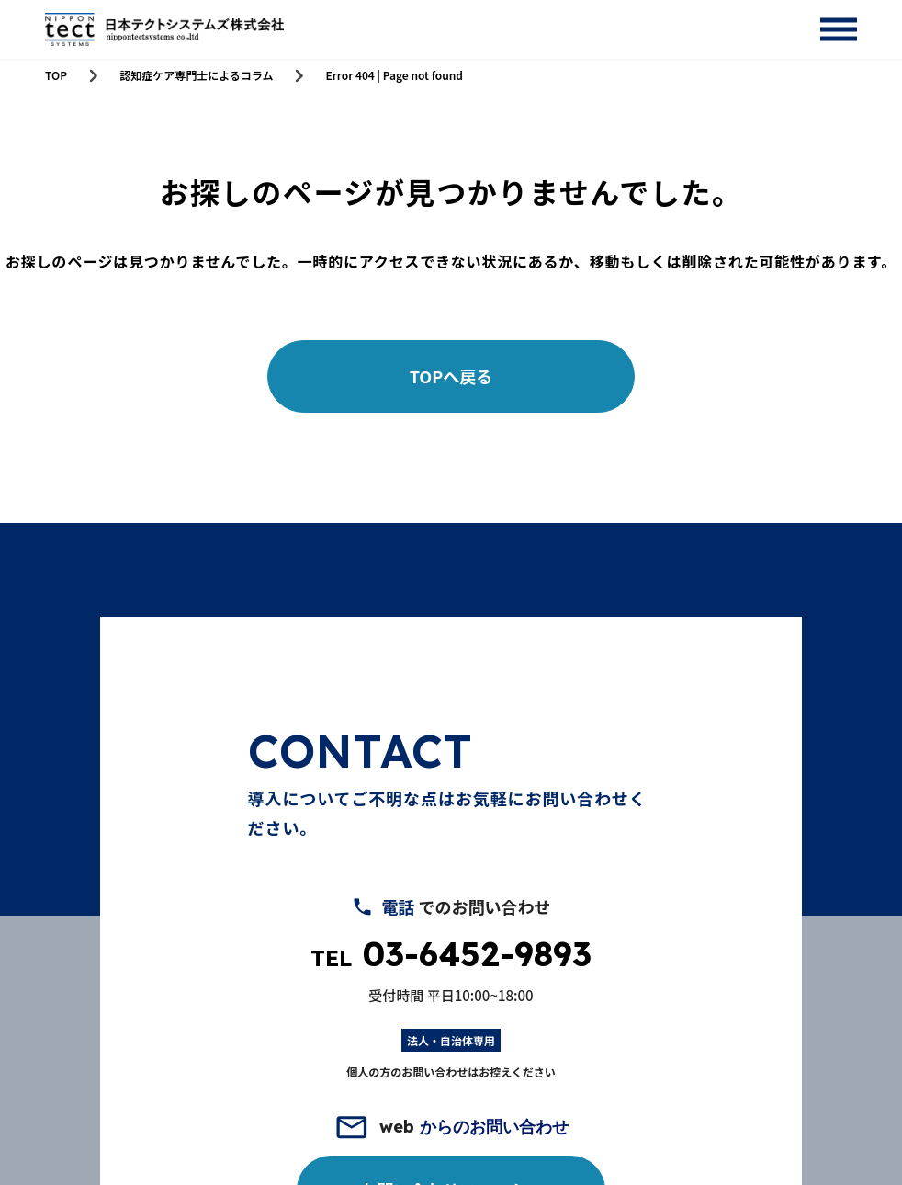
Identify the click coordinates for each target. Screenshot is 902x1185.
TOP (56, 75)
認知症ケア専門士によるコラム (196, 75)
